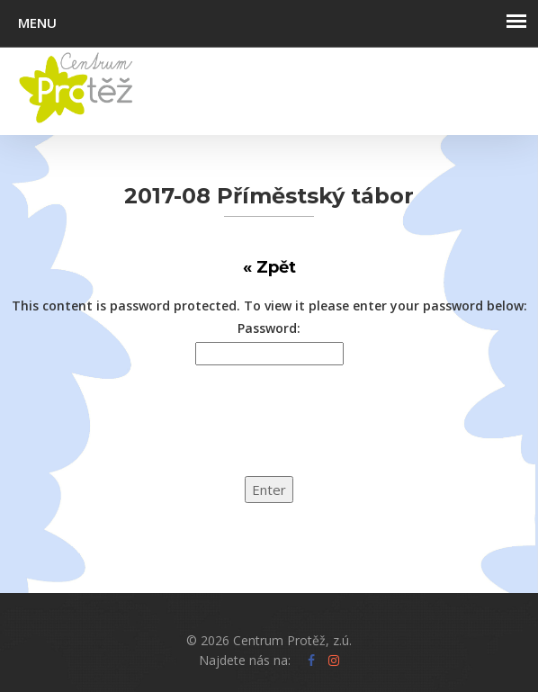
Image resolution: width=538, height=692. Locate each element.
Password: (269, 328)
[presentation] (136, 432)
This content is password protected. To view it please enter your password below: (269, 305)
